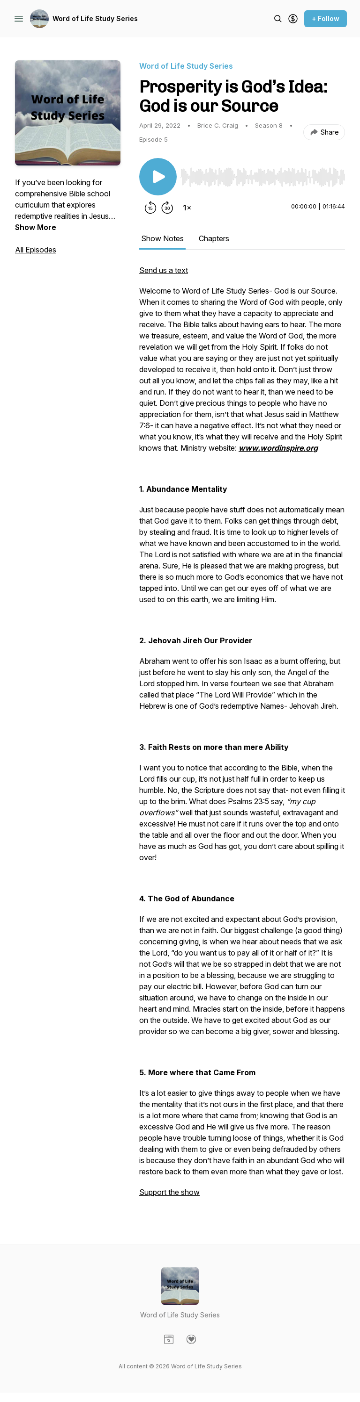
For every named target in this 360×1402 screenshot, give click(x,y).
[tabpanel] (242, 736)
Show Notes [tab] (162, 238)
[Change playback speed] (187, 207)
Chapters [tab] (214, 238)
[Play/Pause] (158, 176)
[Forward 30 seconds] (167, 207)
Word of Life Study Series (95, 18)
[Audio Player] (262, 174)
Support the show (169, 1192)
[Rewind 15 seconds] (150, 207)
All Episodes (35, 249)
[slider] (262, 177)
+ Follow (325, 18)
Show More (35, 227)
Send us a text (163, 270)
